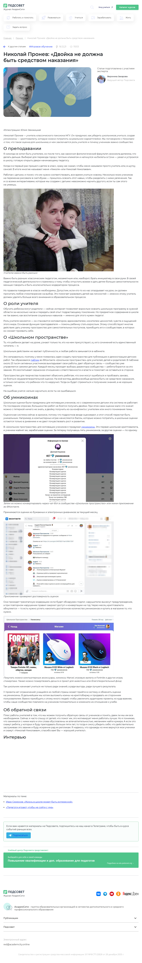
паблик (35, 360)
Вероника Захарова (117, 76)
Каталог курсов (127, 7)
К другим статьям (14, 46)
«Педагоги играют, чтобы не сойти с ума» (29, 807)
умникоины (88, 427)
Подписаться (20, 835)
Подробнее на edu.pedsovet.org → (120, 863)
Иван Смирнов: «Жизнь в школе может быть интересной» (39, 802)
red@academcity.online (16, 944)
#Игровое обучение (41, 46)
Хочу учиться (104, 7)
